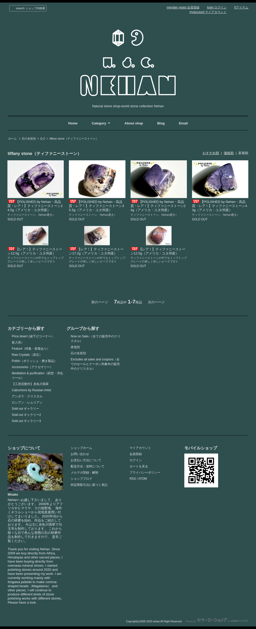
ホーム (12, 138)
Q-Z (42, 138)
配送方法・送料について (87, 466)
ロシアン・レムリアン (27, 402)
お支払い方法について (86, 460)
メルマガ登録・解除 (84, 472)
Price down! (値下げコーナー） (33, 336)
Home (73, 123)
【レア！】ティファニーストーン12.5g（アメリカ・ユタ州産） (34, 251)
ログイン (136, 460)
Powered (217, 621)
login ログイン (217, 7)
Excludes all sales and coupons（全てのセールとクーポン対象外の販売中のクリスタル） (95, 364)
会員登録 (136, 454)
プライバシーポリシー (145, 472)
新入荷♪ (17, 342)
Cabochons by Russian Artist (31, 390)
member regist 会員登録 (183, 7)
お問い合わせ (80, 454)
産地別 (75, 347)
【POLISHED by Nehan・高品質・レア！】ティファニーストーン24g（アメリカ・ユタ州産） (158, 206)
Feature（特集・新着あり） (31, 348)
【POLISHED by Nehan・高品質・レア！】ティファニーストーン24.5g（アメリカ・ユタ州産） (34, 206)
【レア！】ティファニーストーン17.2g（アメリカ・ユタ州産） (96, 251)
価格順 (229, 153)
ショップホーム (81, 448)
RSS (133, 478)
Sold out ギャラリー (25, 408)
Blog (161, 123)
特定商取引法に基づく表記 (89, 485)
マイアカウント (140, 448)
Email (183, 123)
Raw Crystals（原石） (27, 355)
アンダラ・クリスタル (27, 396)
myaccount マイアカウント (208, 12)
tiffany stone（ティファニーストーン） (73, 138)
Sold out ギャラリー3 (26, 421)
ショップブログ (81, 478)
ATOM (142, 478)
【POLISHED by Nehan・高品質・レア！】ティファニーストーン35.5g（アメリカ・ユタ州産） (96, 206)
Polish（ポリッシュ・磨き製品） (34, 361)
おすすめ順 (210, 153)
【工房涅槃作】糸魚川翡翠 (30, 384)
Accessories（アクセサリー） (32, 367)
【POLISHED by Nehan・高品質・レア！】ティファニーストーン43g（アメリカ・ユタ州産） (219, 206)
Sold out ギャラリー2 (26, 415)
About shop (133, 123)
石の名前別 (29, 138)
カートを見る (139, 466)
